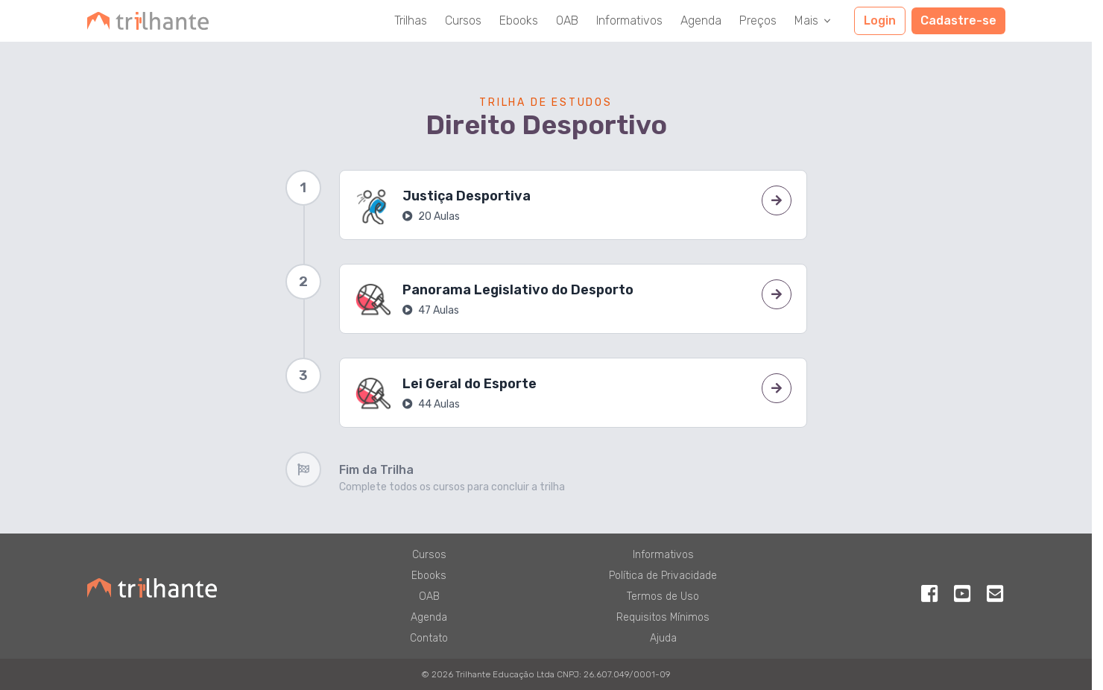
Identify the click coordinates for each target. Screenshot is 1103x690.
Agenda (700, 20)
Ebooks (518, 20)
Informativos (629, 20)
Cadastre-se (958, 20)
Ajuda (663, 638)
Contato (429, 638)
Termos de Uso (663, 596)
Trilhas (410, 20)
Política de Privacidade (663, 575)
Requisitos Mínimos (662, 617)
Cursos (463, 20)
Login (880, 20)
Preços (758, 20)
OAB (567, 20)
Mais (813, 20)
